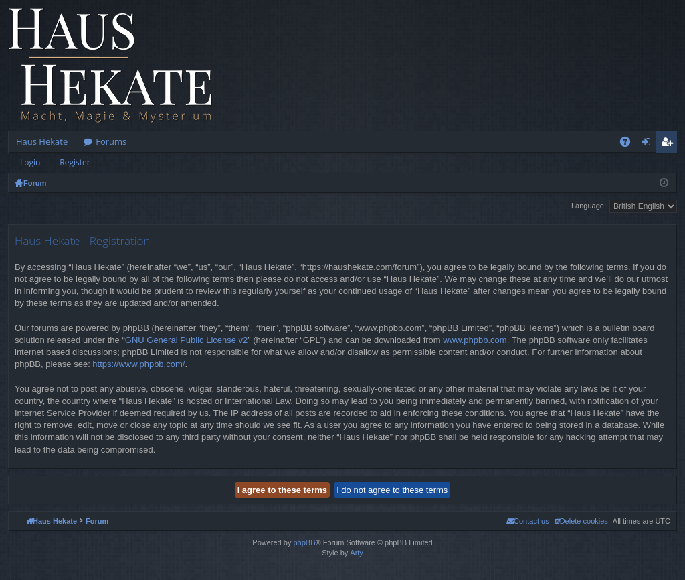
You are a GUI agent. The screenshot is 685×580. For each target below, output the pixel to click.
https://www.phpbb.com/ (138, 364)
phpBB (304, 542)
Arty (356, 553)
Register (75, 162)
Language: (588, 206)
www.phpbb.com (474, 340)
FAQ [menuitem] (629, 144)
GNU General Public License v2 (186, 340)
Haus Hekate (42, 141)
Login (30, 162)
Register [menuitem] (669, 144)
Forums (111, 141)
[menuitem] (581, 521)
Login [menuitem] (648, 144)
